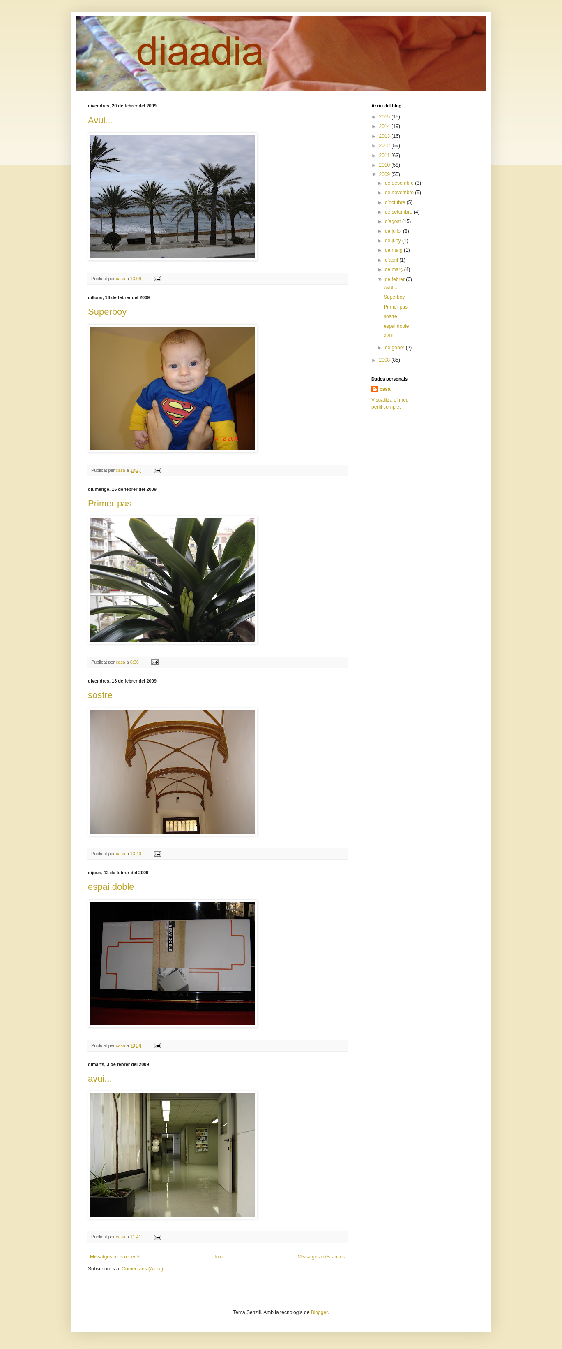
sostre (100, 695)
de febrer (395, 279)
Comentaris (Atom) (142, 1269)
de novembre (400, 192)
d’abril (392, 260)
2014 (385, 126)
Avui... (100, 120)
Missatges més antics (321, 1257)
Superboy (107, 311)
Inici (218, 1257)
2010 (385, 165)
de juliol (394, 231)
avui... (100, 1078)
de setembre (399, 212)
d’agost (393, 221)
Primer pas (109, 503)
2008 (385, 360)
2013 (385, 136)
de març (394, 269)
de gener (395, 348)
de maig (394, 250)
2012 (385, 146)
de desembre (400, 183)
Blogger (319, 1312)
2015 (385, 117)
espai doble (111, 887)
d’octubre (396, 202)
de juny (393, 241)
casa (385, 389)
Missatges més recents (115, 1257)
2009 (385, 174)
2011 (385, 155)
